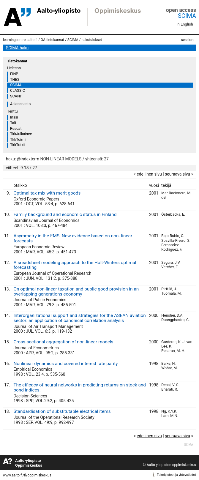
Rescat (16, 128)
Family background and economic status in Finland (64, 214)
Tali (13, 123)
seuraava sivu (177, 174)
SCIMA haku (17, 47)
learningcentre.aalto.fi (20, 40)
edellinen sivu (149, 174)
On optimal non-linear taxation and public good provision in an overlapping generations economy (76, 291)
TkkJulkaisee (21, 134)
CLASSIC (17, 90)
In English (184, 24)
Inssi (14, 117)
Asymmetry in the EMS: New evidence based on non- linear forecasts (72, 238)
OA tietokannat (52, 40)
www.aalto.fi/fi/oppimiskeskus (27, 475)
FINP (14, 74)
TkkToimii (18, 139)
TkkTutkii (17, 145)
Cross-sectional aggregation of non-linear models (63, 342)
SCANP (16, 96)
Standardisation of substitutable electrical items (61, 411)
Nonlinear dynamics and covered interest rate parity (65, 363)
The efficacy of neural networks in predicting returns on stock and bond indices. (79, 387)
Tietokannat (17, 61)
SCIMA (187, 15)
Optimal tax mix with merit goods (46, 193)
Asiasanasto (20, 104)
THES (14, 79)
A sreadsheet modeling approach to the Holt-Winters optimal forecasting (74, 265)
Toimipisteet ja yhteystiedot (176, 475)
